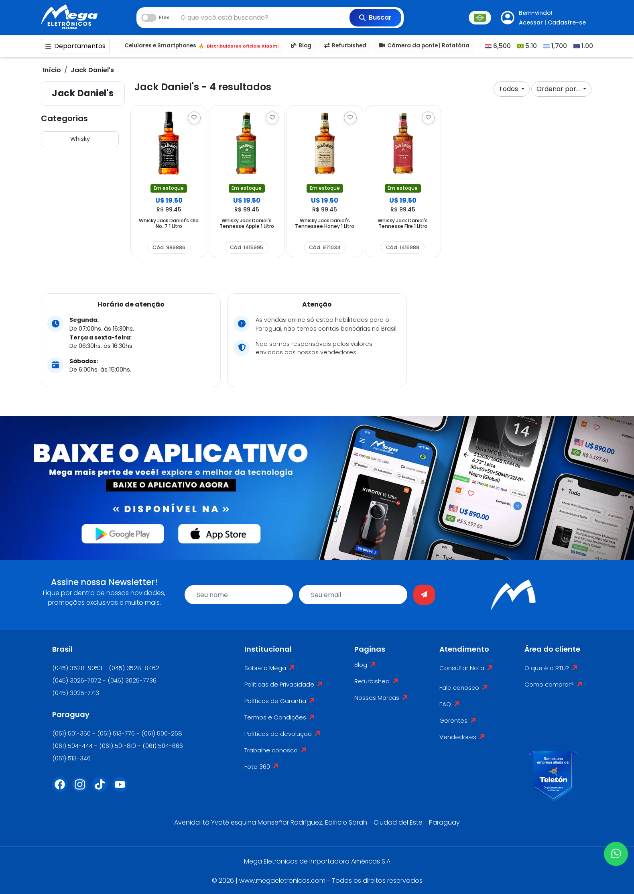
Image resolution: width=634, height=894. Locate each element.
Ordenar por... (558, 88)
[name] (239, 594)
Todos (509, 88)
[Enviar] (424, 595)
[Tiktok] (102, 789)
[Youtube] (122, 789)
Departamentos (75, 46)
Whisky (80, 139)
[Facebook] (62, 789)
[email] (353, 594)
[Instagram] (82, 789)
